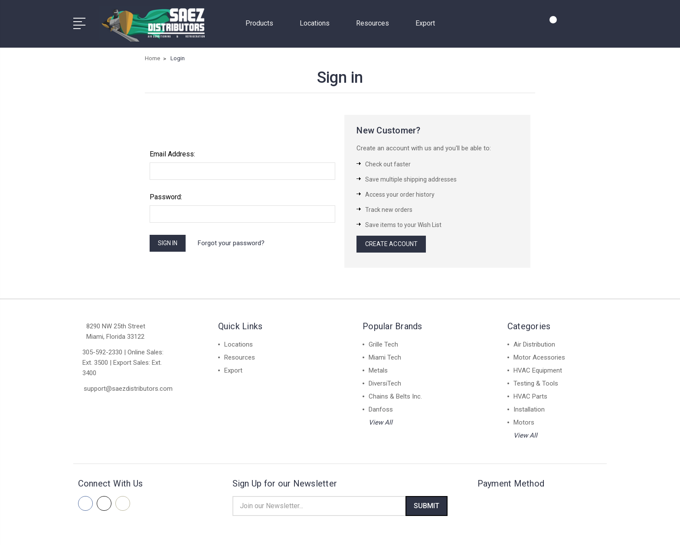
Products (263, 22)
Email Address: (172, 151)
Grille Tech (383, 344)
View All (380, 422)
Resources (376, 22)
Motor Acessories (539, 357)
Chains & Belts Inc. (395, 396)
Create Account (393, 243)
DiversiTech (385, 383)
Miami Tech (385, 357)
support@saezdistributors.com (128, 388)
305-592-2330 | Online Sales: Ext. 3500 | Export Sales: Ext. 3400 (122, 362)
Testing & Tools (535, 383)
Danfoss (381, 409)
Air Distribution (534, 344)
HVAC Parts (530, 396)
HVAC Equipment (537, 370)
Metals (378, 370)
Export (425, 22)
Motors (523, 422)
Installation (529, 409)
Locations (318, 22)
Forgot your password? (236, 241)
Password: (166, 194)
